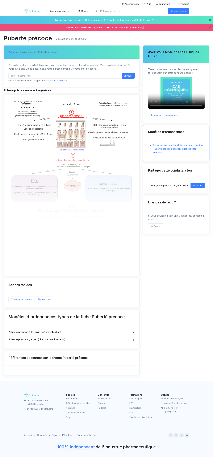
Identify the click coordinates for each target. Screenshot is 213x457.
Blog (68, 418)
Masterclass (135, 408)
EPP (131, 403)
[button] (71, 332)
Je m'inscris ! (134, 27)
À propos (70, 408)
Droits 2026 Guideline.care (38, 409)
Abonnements (130, 4)
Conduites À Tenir (47, 435)
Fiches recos (104, 399)
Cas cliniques (135, 399)
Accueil (28, 435)
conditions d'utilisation (57, 80)
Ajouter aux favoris (21, 299)
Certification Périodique (141, 418)
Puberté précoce (86, 435)
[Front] (33, 11)
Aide (147, 4)
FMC (131, 413)
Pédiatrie (67, 435)
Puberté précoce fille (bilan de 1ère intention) (178, 145)
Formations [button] (163, 4)
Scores (83, 11)
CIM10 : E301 (45, 299)
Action (196, 185)
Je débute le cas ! (142, 20)
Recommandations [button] (58, 11)
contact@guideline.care (174, 403)
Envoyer (128, 75)
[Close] (210, 20)
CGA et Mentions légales (78, 403)
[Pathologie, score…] (129, 11)
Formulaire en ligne (172, 399)
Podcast (183, 4)
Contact (156, 226)
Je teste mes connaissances (164, 115)
